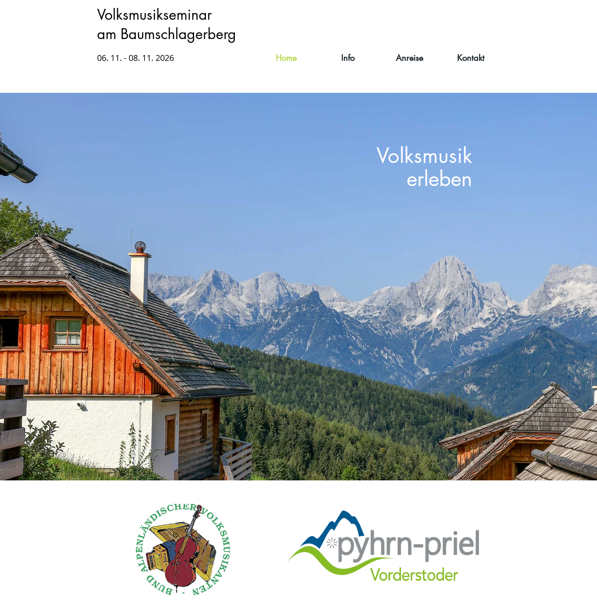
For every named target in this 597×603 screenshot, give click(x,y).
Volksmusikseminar (154, 14)
